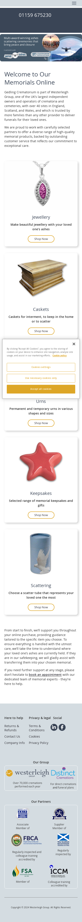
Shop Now (41, 239)
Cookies (34, 736)
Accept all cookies (41, 389)
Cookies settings (41, 367)
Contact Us (12, 736)
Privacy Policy (38, 743)
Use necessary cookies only (41, 378)
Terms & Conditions (37, 728)
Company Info (14, 743)
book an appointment (45, 674)
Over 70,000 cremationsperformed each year (27, 784)
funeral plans (66, 787)
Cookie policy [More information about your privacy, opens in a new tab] (59, 355)
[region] (41, 369)
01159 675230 (35, 15)
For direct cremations (63, 784)
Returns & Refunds (11, 728)
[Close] (74, 344)
